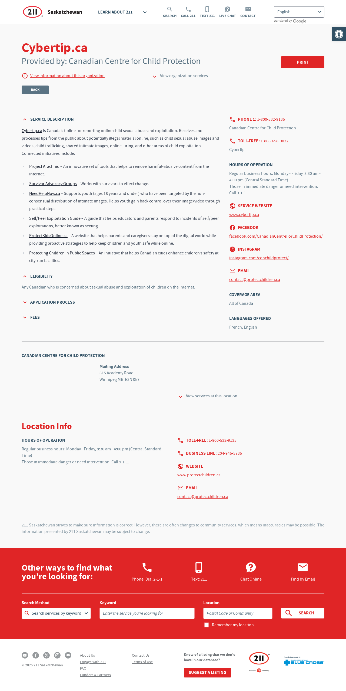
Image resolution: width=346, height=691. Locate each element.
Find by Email (303, 571)
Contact (248, 12)
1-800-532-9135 (271, 119)
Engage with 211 (93, 661)
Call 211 (188, 12)
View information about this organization (67, 75)
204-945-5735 (230, 453)
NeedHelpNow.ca (44, 193)
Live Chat (227, 12)
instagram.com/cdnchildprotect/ (259, 258)
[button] (339, 34)
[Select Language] (299, 12)
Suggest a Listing (207, 672)
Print (303, 62)
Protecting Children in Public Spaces (62, 253)
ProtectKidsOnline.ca (48, 235)
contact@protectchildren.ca (254, 279)
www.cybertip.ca (244, 214)
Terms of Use (142, 661)
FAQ (83, 668)
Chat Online (251, 571)
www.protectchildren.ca (199, 475)
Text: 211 (199, 571)
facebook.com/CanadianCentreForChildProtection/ (276, 236)
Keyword (107, 602)
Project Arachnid (44, 166)
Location (211, 602)
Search (170, 12)
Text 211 (207, 12)
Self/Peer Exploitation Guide (55, 218)
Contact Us (140, 655)
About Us (87, 655)
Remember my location (233, 625)
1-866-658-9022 (274, 141)
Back (35, 89)
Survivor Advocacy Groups (53, 183)
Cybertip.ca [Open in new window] (32, 130)
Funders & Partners (95, 674)
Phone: (147, 571)
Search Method (35, 602)
